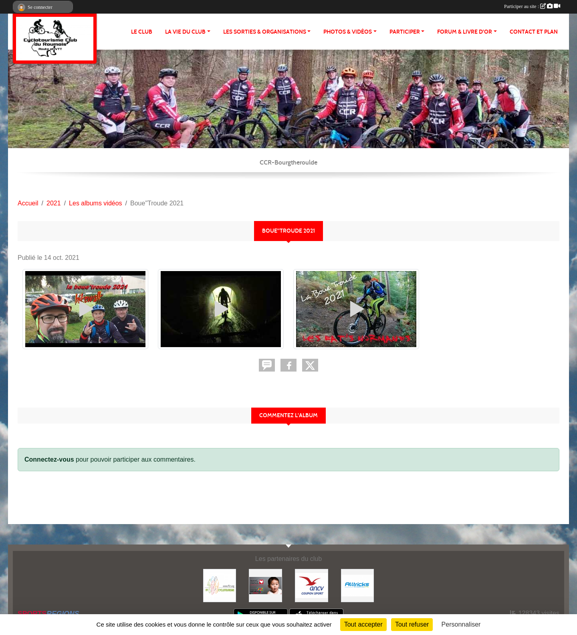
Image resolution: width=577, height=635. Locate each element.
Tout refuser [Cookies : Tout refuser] (412, 624)
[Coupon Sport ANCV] (311, 585)
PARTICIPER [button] (404, 31)
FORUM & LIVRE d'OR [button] (464, 31)
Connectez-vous (49, 459)
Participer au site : (532, 6)
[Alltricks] (357, 585)
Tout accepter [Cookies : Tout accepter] (363, 624)
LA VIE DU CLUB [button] (185, 31)
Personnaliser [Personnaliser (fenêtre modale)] (461, 624)
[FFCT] (219, 585)
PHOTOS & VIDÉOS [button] (347, 31)
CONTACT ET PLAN (534, 31)
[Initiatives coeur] (265, 585)
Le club (141, 31)
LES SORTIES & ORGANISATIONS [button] (264, 31)
